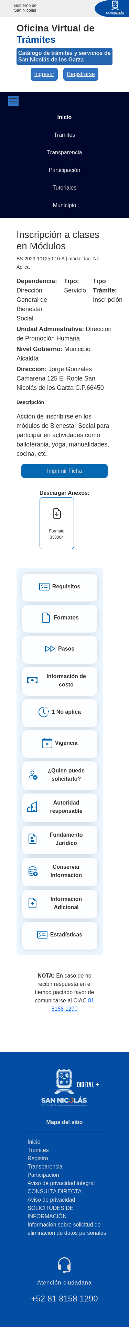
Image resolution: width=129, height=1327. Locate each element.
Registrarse (81, 74)
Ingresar (44, 74)
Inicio (34, 1142)
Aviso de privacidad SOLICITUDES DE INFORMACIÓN (51, 1208)
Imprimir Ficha (64, 471)
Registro (38, 1158)
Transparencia (45, 1167)
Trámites (38, 1150)
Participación (43, 1175)
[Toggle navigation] (13, 101)
